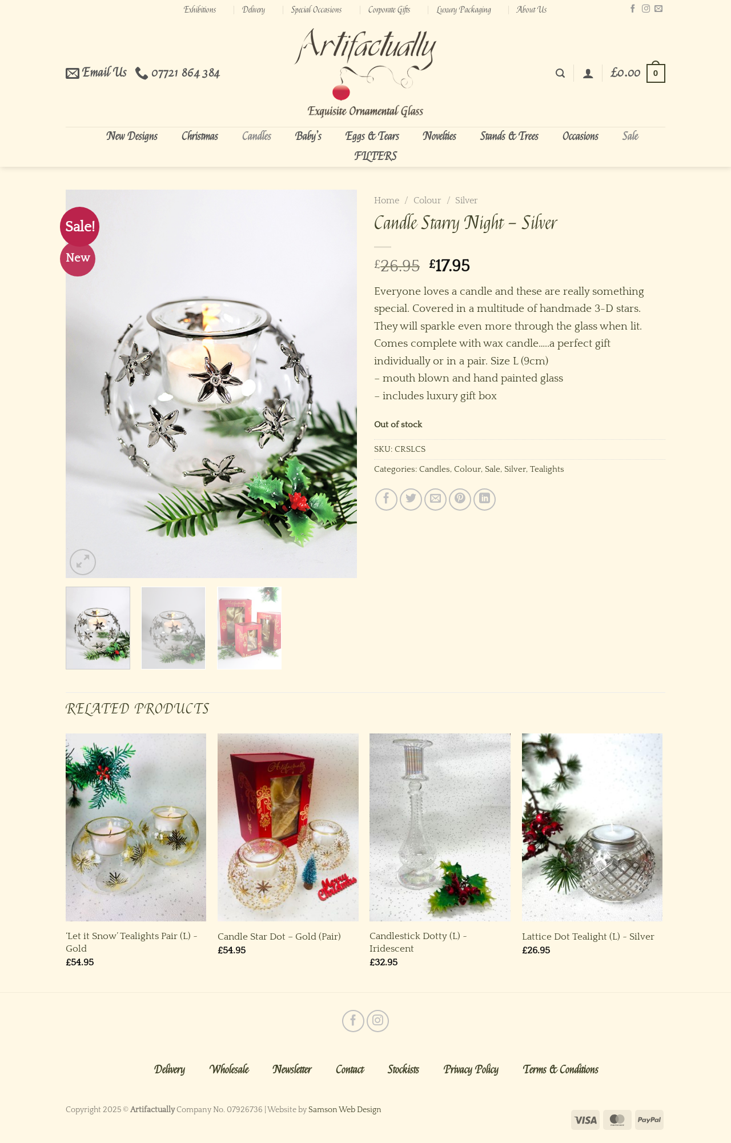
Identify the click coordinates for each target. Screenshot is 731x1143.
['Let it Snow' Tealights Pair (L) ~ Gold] (136, 827)
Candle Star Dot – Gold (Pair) (279, 936)
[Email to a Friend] (435, 499)
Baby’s (308, 136)
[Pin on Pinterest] (460, 499)
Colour (427, 200)
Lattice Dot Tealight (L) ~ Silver (588, 936)
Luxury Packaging (464, 9)
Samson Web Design (344, 1109)
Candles (256, 136)
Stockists (403, 1070)
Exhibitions (200, 9)
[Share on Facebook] (386, 499)
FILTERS (376, 156)
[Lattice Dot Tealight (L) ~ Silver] (592, 827)
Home (386, 200)
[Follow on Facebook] (633, 9)
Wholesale (229, 1070)
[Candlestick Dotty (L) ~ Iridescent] (440, 827)
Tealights (547, 469)
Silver (466, 200)
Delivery (253, 9)
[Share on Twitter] (411, 499)
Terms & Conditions (561, 1070)
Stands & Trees (509, 136)
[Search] (560, 73)
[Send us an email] (658, 9)
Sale (630, 136)
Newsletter (292, 1070)
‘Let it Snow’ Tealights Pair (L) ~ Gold (132, 942)
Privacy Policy (471, 1070)
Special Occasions (316, 9)
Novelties (439, 136)
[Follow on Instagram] (646, 9)
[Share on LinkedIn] (484, 499)
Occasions (581, 136)
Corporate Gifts (389, 9)
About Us (532, 9)
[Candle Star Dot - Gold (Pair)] (288, 827)
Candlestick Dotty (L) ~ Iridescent (418, 942)
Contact (349, 1070)
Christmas (200, 136)
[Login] (588, 73)
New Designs (132, 136)
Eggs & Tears (372, 136)
